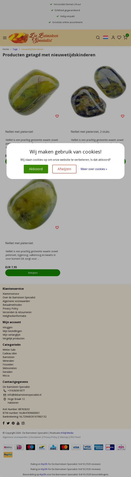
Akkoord (36, 169)
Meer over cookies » (94, 169)
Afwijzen (64, 169)
